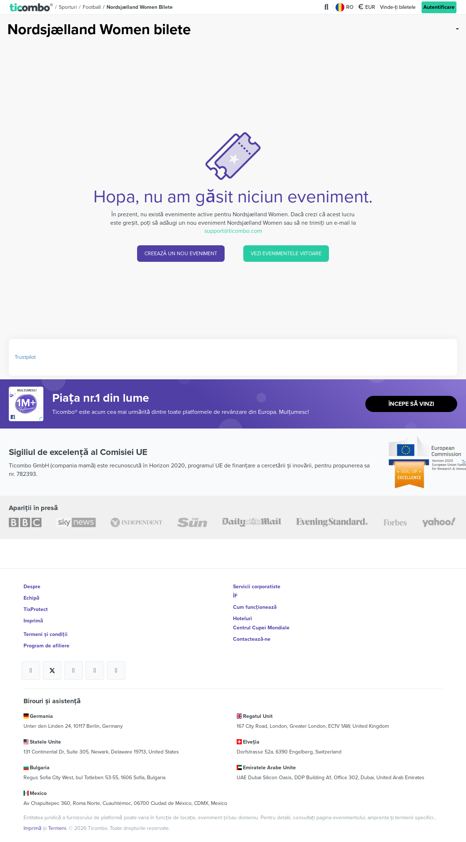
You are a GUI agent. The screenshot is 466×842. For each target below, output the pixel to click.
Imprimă (33, 614)
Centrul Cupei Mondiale (261, 623)
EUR (367, 7)
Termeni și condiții (45, 623)
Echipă (31, 596)
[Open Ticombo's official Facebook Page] (27, 417)
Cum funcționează (254, 605)
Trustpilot (25, 357)
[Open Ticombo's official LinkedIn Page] (116, 657)
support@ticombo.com (233, 231)
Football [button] (92, 7)
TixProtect (36, 605)
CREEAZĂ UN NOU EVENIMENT (180, 253)
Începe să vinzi (411, 404)
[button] (31, 7)
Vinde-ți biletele (398, 7)
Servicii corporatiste (256, 586)
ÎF (235, 596)
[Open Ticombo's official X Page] (52, 657)
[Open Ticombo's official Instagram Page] (73, 657)
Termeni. (58, 808)
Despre (32, 586)
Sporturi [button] (68, 7)
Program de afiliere (46, 632)
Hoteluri (242, 614)
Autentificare (439, 7)
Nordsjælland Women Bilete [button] (140, 7)
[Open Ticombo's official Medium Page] (95, 657)
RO (345, 7)
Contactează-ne (251, 632)
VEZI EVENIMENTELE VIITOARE (286, 253)
